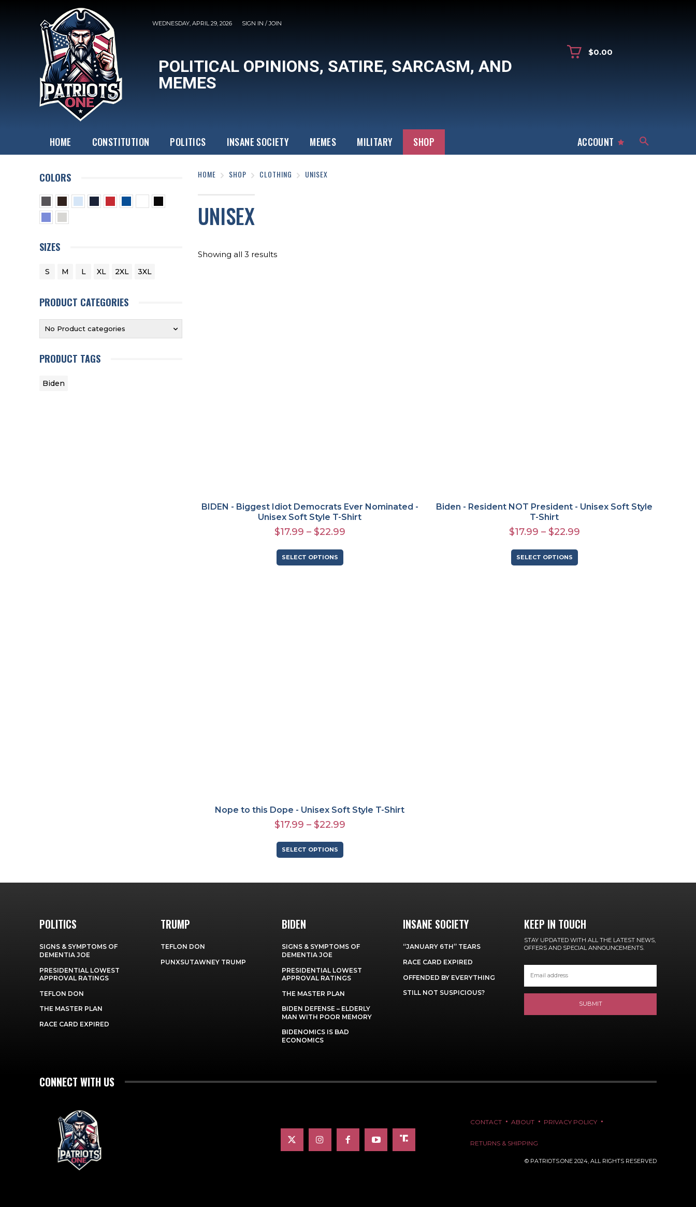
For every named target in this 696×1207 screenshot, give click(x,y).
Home (207, 174)
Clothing (275, 174)
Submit (590, 1003)
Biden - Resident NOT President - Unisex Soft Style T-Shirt (544, 512)
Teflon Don (61, 993)
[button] (644, 141)
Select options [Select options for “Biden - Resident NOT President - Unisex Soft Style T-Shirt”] (544, 557)
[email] (590, 976)
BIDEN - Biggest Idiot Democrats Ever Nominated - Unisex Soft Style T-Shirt (309, 512)
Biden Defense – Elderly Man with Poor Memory (327, 1013)
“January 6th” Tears (442, 946)
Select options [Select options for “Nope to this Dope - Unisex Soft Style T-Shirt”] (310, 849)
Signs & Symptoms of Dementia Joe (78, 951)
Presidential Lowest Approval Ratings (79, 974)
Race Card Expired (74, 1024)
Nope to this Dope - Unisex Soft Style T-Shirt (309, 810)
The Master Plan (71, 1008)
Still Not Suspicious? (444, 992)
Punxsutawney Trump (203, 962)
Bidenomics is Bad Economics (315, 1036)
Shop (238, 174)
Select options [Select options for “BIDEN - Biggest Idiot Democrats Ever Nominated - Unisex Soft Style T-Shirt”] (310, 557)
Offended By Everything (449, 977)
